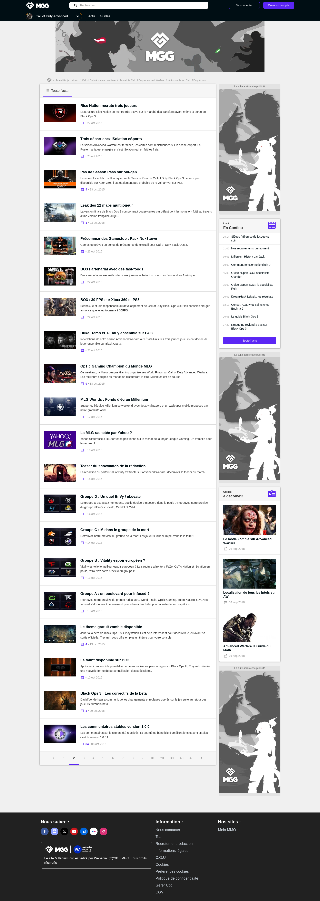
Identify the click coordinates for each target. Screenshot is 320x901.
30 (172, 758)
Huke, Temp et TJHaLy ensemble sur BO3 (116, 333)
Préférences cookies (172, 871)
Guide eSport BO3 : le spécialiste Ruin (252, 286)
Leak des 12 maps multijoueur (106, 205)
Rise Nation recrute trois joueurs (108, 106)
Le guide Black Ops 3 (244, 316)
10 (152, 758)
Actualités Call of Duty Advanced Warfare (142, 80)
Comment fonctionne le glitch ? (250, 264)
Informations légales (172, 851)
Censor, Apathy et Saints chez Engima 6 (250, 306)
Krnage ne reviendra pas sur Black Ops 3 (249, 326)
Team (160, 837)
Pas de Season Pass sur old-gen (108, 172)
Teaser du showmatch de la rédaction (113, 466)
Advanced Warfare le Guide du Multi (246, 648)
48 (191, 758)
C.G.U (161, 858)
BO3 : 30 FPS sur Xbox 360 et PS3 (110, 300)
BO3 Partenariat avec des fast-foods (111, 269)
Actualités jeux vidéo (67, 80)
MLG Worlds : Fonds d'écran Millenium (114, 399)
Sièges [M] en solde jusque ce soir (250, 238)
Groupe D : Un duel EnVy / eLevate (110, 497)
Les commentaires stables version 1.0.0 (115, 727)
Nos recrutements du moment (250, 248)
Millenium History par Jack (247, 256)
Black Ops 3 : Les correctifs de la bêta (113, 693)
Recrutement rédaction (174, 844)
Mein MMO (227, 830)
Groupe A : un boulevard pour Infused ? (115, 594)
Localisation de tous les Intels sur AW (249, 594)
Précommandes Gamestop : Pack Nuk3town (118, 239)
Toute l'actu (250, 340)
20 (162, 758)
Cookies (162, 864)
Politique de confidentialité (177, 878)
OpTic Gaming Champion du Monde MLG (116, 366)
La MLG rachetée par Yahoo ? (106, 433)
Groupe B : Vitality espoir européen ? (112, 560)
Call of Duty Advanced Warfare (99, 80)
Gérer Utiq (164, 885)
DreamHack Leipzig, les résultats (252, 296)
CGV (159, 892)
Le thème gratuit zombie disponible (111, 627)
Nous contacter (168, 830)
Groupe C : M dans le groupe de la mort (114, 530)
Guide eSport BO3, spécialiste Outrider (250, 274)
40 (181, 758)
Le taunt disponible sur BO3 (104, 660)
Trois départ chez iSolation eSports (111, 139)
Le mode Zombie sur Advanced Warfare (247, 541)
